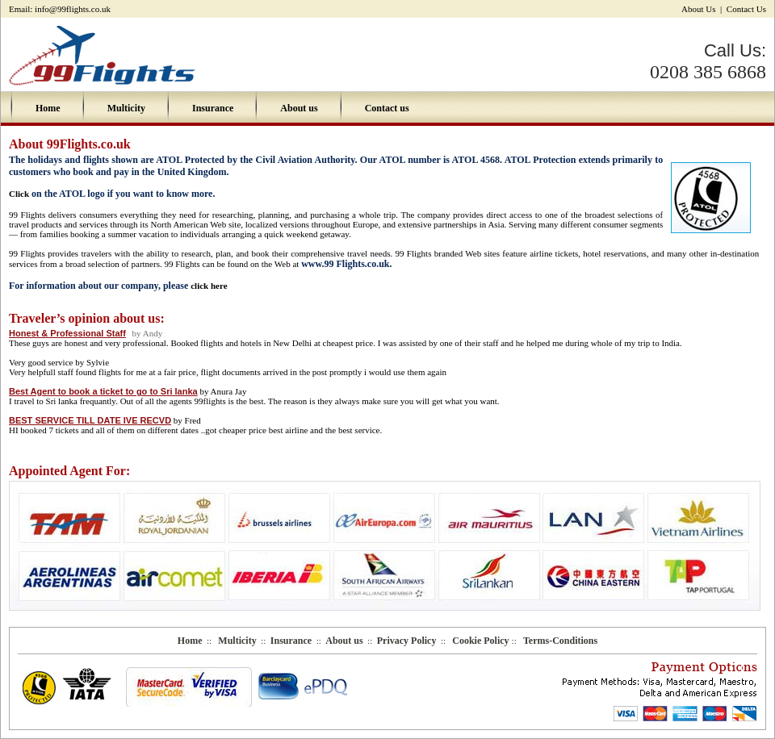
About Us (699, 9)
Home (48, 108)
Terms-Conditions (560, 640)
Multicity (126, 108)
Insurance (212, 108)
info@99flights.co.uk (73, 9)
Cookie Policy (481, 640)
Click (19, 193)
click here (209, 285)
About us (298, 108)
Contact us (387, 108)
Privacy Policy (407, 640)
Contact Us (746, 9)
